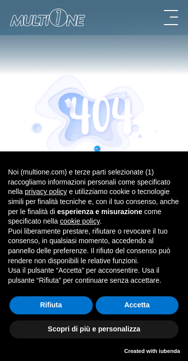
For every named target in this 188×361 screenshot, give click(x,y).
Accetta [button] (137, 305)
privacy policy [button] (46, 192)
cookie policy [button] (80, 221)
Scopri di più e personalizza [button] (94, 329)
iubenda (169, 351)
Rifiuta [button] (51, 305)
